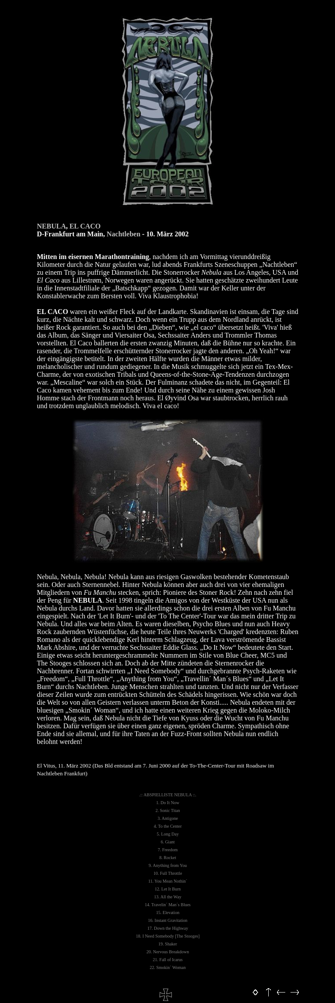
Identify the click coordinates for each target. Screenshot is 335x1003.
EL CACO (85, 226)
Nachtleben (123, 234)
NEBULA (51, 226)
